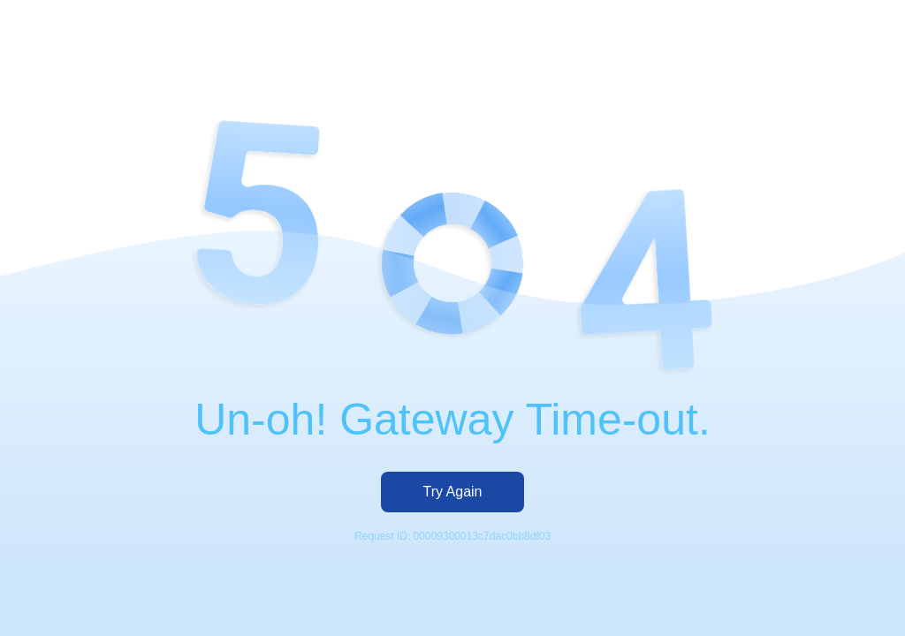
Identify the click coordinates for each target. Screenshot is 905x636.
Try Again (453, 491)
